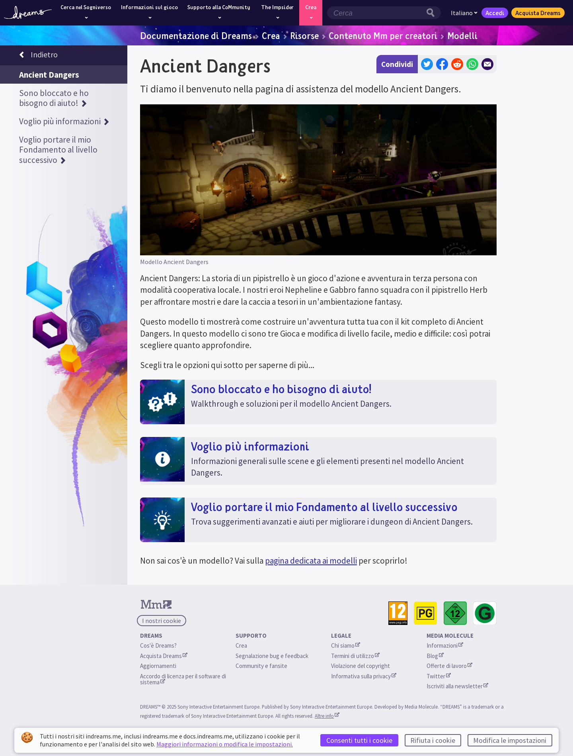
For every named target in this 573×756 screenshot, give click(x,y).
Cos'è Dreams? (158, 645)
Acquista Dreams (538, 13)
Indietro (38, 55)
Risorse (304, 35)
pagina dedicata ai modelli (311, 560)
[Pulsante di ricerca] (432, 12)
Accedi (494, 13)
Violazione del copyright (360, 666)
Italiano (464, 13)
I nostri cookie (161, 621)
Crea (271, 35)
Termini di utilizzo (355, 656)
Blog (435, 656)
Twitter (439, 676)
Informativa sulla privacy (363, 676)
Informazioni (445, 645)
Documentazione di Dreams (196, 35)
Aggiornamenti (158, 666)
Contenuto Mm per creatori (383, 35)
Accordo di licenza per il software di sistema (183, 679)
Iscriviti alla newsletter (457, 686)
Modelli (462, 35)
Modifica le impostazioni (509, 740)
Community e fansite (261, 666)
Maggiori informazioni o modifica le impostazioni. (224, 744)
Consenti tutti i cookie (359, 740)
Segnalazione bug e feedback (272, 656)
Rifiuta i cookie (432, 740)
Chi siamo (345, 645)
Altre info (327, 716)
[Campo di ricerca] (375, 12)
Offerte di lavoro (449, 666)
